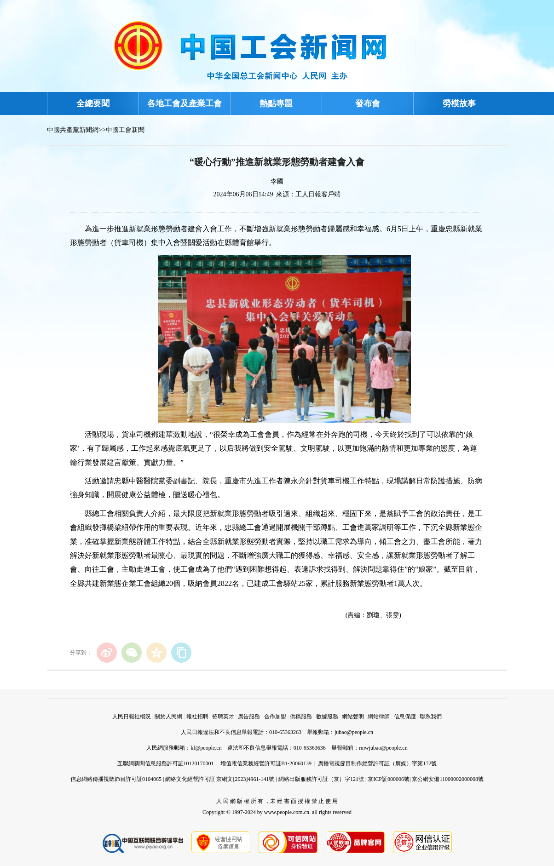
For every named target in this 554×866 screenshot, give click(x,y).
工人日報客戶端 (317, 194)
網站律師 (379, 716)
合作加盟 (275, 716)
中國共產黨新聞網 (72, 129)
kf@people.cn (205, 748)
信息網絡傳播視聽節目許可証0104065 (116, 779)
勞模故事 (459, 103)
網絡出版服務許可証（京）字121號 (321, 779)
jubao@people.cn (354, 732)
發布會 (367, 103)
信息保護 (405, 716)
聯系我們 (431, 716)
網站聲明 (353, 716)
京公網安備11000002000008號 (448, 779)
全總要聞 (93, 103)
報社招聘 (197, 716)
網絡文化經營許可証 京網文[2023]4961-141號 (219, 779)
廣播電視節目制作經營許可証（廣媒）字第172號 (377, 763)
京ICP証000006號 (389, 779)
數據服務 (327, 716)
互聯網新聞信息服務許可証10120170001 (165, 763)
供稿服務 (301, 716)
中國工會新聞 (125, 129)
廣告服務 (249, 716)
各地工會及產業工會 (184, 103)
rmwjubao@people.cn (383, 748)
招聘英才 (223, 716)
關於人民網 (168, 716)
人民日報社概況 (131, 716)
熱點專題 (276, 103)
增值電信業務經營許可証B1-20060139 (266, 763)
